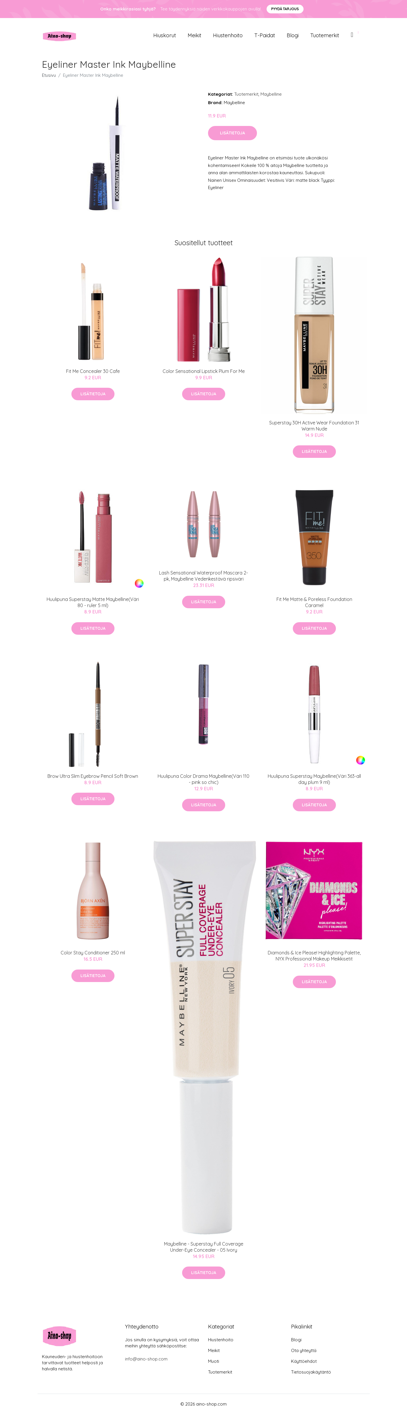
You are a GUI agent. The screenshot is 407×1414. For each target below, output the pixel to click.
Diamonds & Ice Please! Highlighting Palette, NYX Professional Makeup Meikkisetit (314, 956)
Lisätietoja (232, 133)
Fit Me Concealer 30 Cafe (93, 371)
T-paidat (264, 35)
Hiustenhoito (228, 35)
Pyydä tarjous (285, 9)
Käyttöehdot (304, 1361)
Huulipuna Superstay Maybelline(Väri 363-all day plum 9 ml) (314, 779)
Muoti (213, 1361)
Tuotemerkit (324, 35)
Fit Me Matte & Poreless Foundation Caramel (314, 602)
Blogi (293, 35)
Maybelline (271, 94)
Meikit (194, 35)
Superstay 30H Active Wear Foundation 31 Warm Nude (314, 426)
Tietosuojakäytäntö (311, 1372)
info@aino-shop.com (146, 1359)
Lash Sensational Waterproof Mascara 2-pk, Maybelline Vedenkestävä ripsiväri (203, 576)
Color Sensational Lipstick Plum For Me (204, 371)
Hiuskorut (164, 35)
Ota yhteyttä (303, 1350)
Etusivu (49, 75)
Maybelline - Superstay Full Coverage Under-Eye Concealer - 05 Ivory (203, 1247)
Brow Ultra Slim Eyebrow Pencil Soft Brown (92, 776)
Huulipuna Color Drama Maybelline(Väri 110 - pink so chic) (203, 779)
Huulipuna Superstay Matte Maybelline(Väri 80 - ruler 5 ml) (93, 602)
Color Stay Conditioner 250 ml (93, 953)
